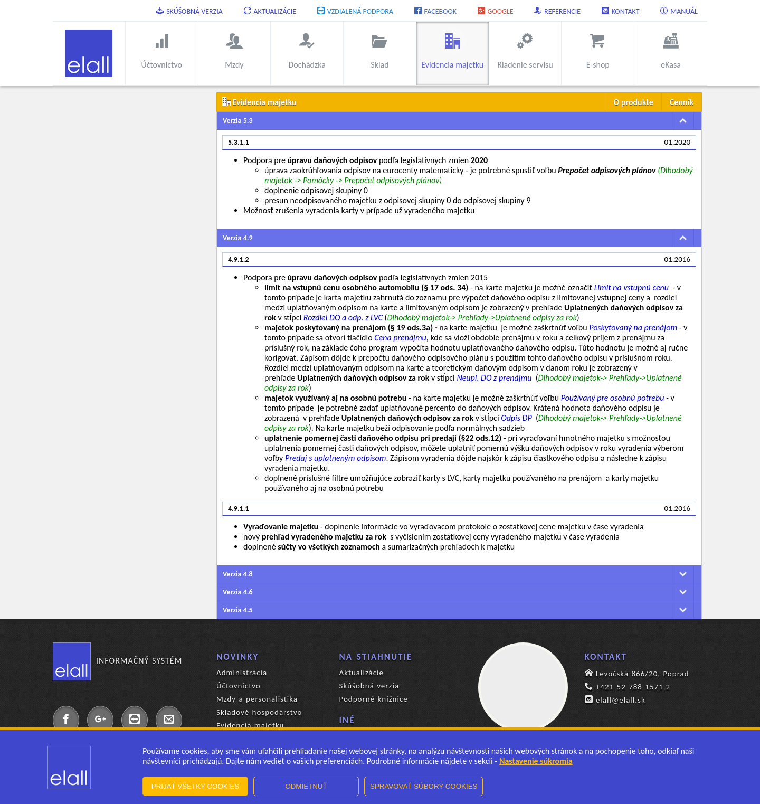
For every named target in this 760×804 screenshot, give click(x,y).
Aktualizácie (270, 11)
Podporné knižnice (373, 699)
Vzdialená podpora (355, 11)
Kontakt (621, 11)
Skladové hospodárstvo (259, 712)
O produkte (633, 102)
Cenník (682, 102)
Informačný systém (117, 660)
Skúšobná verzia (189, 11)
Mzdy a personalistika (257, 699)
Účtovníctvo (238, 686)
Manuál (679, 11)
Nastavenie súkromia (536, 761)
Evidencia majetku (250, 725)
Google (496, 11)
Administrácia (241, 672)
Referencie (557, 11)
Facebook (435, 11)
